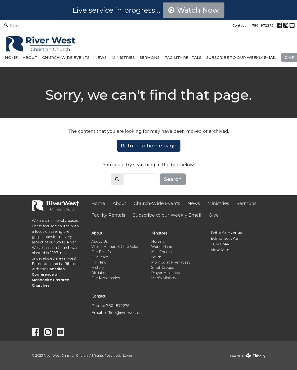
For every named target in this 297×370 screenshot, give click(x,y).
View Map (220, 249)
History (97, 267)
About (30, 57)
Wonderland (161, 246)
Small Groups (162, 267)
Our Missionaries (105, 278)
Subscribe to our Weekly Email (241, 57)
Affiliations (100, 272)
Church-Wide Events (65, 57)
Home (11, 57)
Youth (156, 257)
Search (173, 179)
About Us (99, 241)
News (100, 57)
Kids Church (161, 252)
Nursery (158, 241)
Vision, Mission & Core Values (116, 246)
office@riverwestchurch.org (125, 312)
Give (289, 57)
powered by (247, 356)
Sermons (150, 57)
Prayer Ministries (165, 272)
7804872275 (262, 25)
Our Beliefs (101, 252)
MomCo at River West (170, 262)
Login (127, 355)
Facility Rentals (183, 57)
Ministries (123, 57)
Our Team (100, 257)
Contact (239, 25)
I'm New (98, 262)
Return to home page (148, 146)
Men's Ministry (163, 278)
